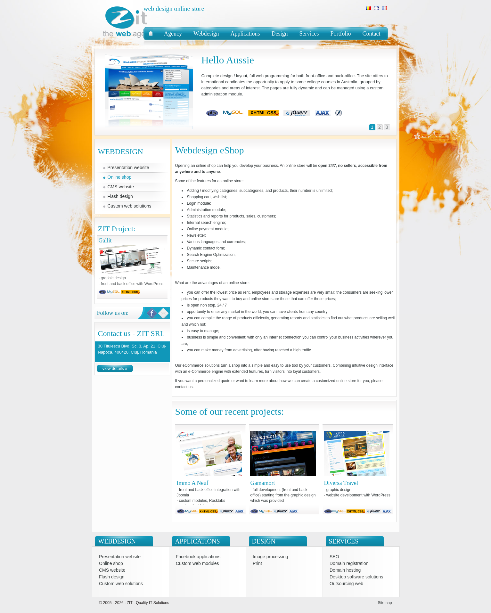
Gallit (132, 259)
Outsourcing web (346, 583)
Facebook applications (198, 556)
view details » (114, 368)
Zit (148, 36)
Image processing (270, 556)
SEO (334, 556)
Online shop (120, 177)
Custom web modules (197, 563)
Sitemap (385, 603)
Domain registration (349, 563)
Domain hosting (345, 570)
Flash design (120, 196)
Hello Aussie (227, 60)
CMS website (121, 186)
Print (257, 563)
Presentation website (128, 167)
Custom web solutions (129, 205)
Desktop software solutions (356, 577)
